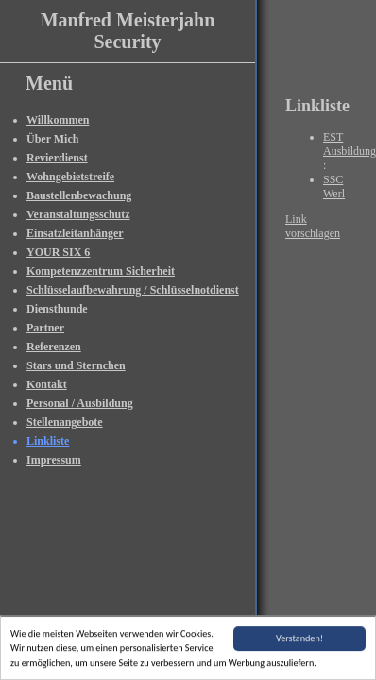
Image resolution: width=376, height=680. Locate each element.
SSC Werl (334, 186)
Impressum (53, 460)
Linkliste (47, 441)
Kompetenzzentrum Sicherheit (100, 271)
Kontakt (46, 384)
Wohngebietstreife (70, 176)
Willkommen (57, 120)
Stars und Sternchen (76, 365)
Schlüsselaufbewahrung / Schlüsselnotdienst (132, 290)
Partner (45, 327)
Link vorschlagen (312, 226)
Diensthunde (57, 308)
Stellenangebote (64, 422)
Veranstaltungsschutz (78, 214)
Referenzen (53, 346)
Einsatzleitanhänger (75, 233)
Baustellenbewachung (78, 195)
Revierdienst (57, 157)
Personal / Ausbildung (79, 403)
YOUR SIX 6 (58, 252)
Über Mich (52, 138)
